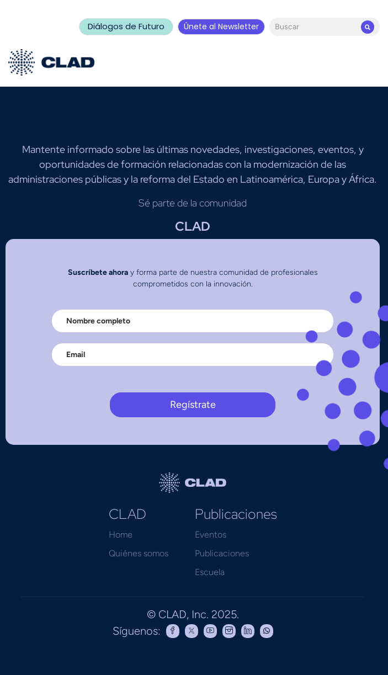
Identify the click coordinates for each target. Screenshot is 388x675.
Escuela (210, 572)
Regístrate (193, 404)
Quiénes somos (138, 553)
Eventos (210, 534)
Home (120, 534)
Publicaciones (222, 553)
